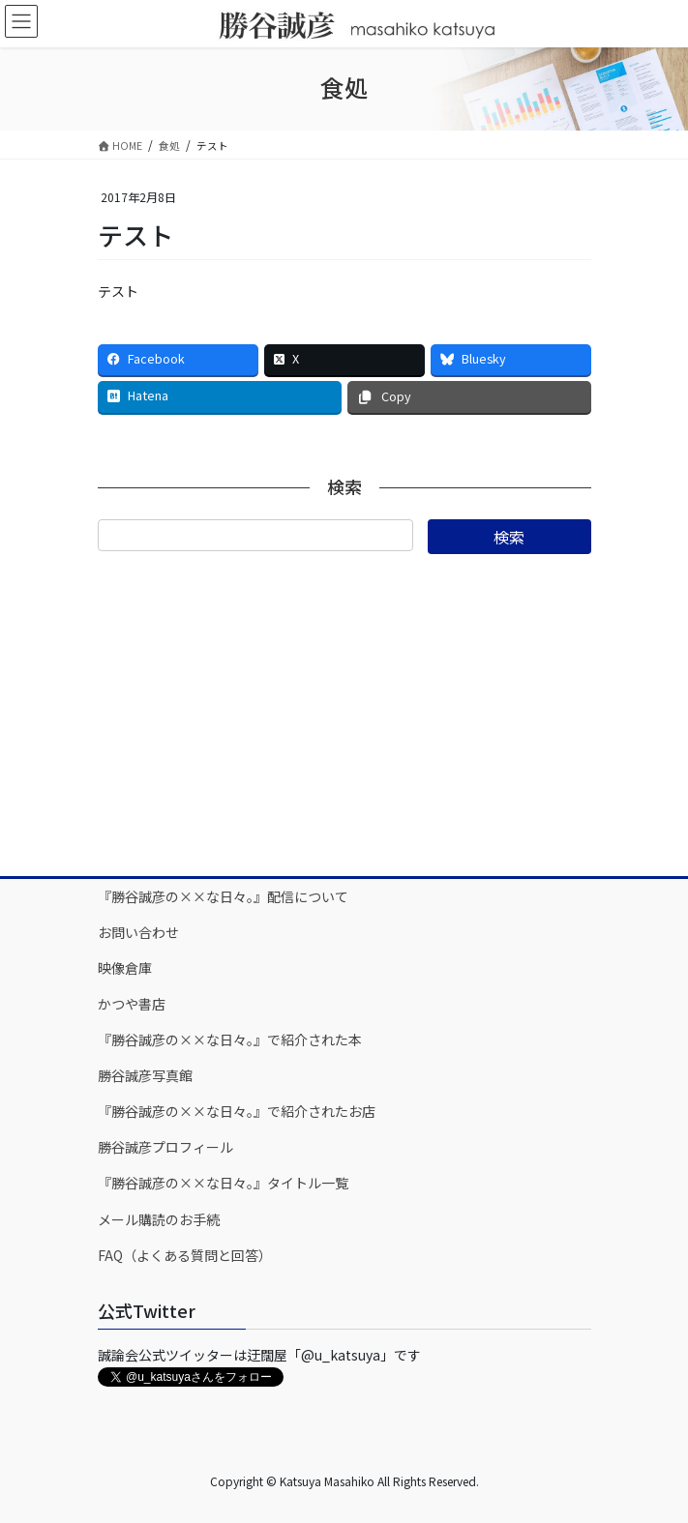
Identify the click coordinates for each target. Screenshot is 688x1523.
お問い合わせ (138, 932)
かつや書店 (131, 1003)
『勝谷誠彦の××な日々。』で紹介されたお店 (236, 1111)
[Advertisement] (344, 713)
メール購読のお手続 (159, 1219)
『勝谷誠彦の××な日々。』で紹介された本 (230, 1039)
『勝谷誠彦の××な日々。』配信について (223, 896)
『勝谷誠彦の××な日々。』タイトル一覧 (223, 1182)
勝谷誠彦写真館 (145, 1075)
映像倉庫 (125, 968)
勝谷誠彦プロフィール (165, 1147)
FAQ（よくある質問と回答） (185, 1255)
